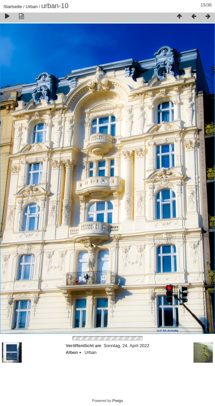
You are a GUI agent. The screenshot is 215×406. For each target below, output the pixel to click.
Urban (32, 6)
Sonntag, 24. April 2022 (126, 345)
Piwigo (117, 401)
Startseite (12, 6)
